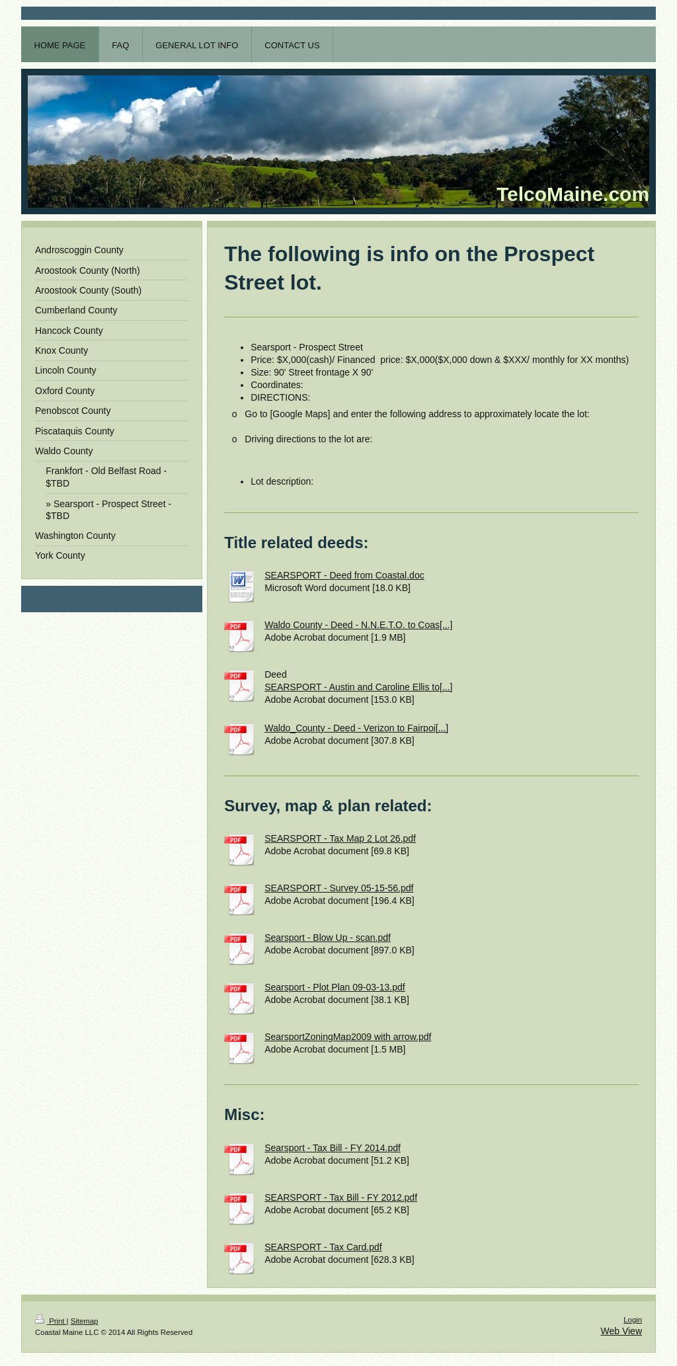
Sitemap (85, 1321)
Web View (621, 1331)
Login (632, 1320)
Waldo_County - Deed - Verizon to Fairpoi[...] (356, 728)
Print (51, 1321)
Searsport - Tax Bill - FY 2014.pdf (332, 1148)
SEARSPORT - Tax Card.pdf (322, 1247)
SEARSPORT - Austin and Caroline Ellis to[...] (358, 687)
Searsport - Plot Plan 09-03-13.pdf (334, 987)
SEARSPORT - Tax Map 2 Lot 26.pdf (340, 838)
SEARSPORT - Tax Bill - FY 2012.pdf (340, 1197)
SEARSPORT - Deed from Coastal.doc (344, 575)
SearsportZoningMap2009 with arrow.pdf (347, 1036)
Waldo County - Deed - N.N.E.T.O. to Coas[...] (358, 625)
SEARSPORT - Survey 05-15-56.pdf (338, 888)
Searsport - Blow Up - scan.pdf (327, 937)
